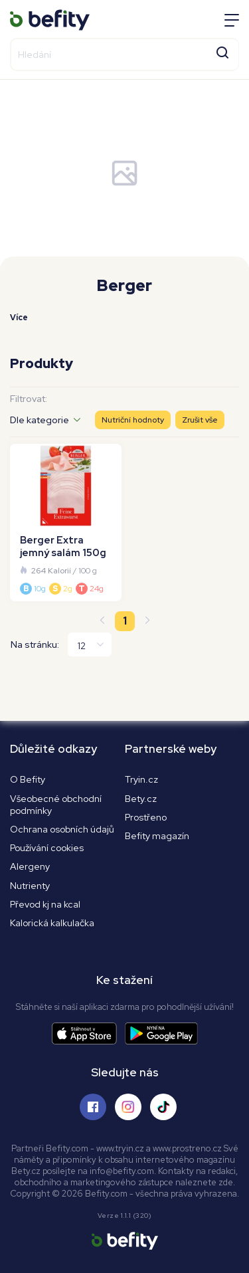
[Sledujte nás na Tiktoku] (163, 1107)
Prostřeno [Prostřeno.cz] (146, 817)
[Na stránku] (89, 644)
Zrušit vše (200, 420)
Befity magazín (157, 836)
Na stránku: (35, 644)
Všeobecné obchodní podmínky (56, 805)
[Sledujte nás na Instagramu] (128, 1107)
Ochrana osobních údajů (62, 829)
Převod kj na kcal (45, 904)
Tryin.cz (141, 779)
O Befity (27, 779)
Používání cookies (47, 848)
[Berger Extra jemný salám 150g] (66, 522)
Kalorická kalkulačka (52, 923)
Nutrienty (30, 886)
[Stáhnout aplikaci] (88, 1033)
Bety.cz (141, 799)
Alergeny (30, 866)
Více (19, 317)
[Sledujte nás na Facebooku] (93, 1107)
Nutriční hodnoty (133, 420)
